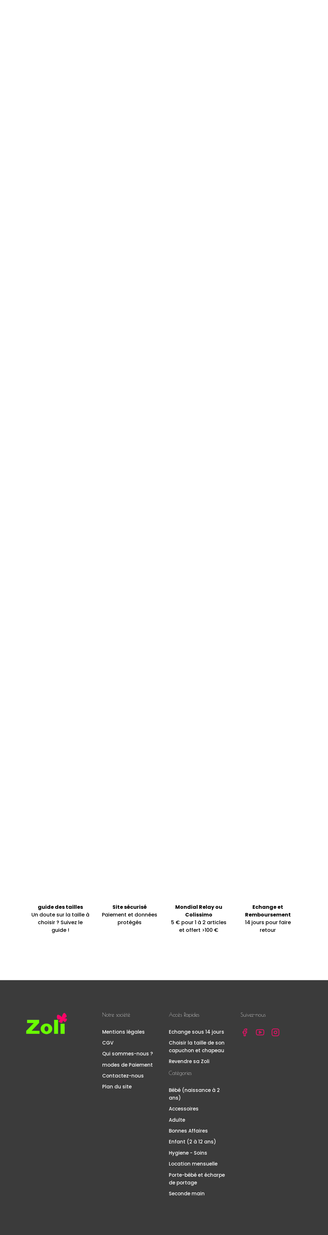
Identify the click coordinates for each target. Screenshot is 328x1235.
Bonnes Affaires (188, 1130)
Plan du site (117, 1086)
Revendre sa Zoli (189, 1061)
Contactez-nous (123, 1075)
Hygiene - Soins (188, 1153)
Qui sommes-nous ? (127, 1053)
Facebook (245, 1032)
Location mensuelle (193, 1163)
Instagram (275, 1032)
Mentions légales (123, 1032)
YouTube (260, 1032)
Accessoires (184, 1108)
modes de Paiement (127, 1064)
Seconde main (187, 1193)
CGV (107, 1042)
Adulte (177, 1120)
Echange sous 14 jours (196, 1032)
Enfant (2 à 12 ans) (192, 1141)
